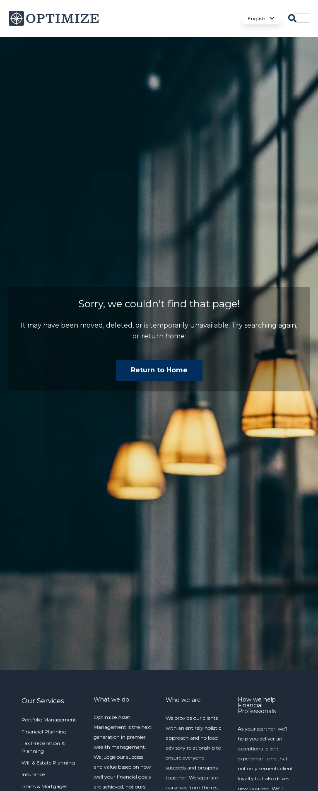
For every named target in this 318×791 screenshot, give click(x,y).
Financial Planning (44, 731)
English (261, 18)
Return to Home (159, 370)
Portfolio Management (49, 719)
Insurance (33, 774)
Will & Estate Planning (48, 763)
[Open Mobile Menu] (303, 19)
